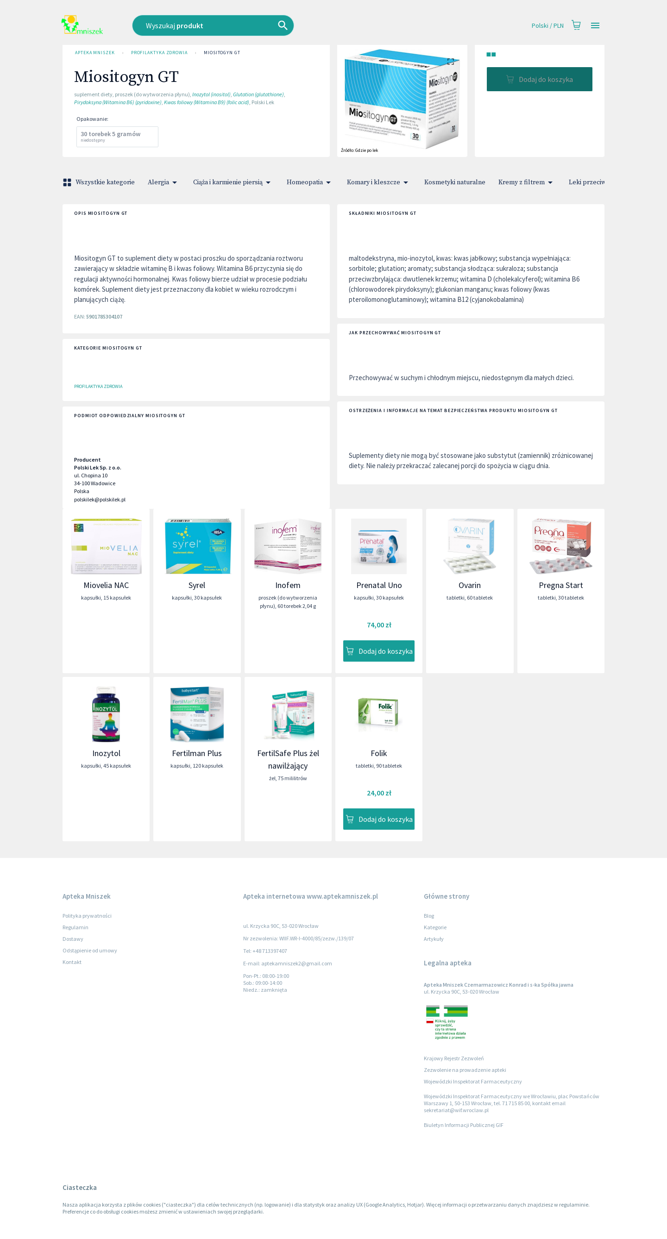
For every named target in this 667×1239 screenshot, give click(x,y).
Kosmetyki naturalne (455, 182)
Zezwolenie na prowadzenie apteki (465, 1069)
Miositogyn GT (222, 53)
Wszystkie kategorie (99, 182)
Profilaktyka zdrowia (159, 53)
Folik (379, 753)
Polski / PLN (547, 25)
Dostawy (73, 938)
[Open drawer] (595, 25)
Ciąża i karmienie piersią (233, 182)
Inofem (288, 585)
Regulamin (75, 927)
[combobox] (263, 25)
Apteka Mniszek (95, 53)
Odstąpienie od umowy (90, 950)
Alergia (164, 182)
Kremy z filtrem (527, 182)
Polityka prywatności (87, 915)
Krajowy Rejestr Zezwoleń (454, 1058)
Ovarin (470, 585)
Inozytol (106, 753)
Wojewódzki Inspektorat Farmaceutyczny (473, 1081)
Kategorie (435, 927)
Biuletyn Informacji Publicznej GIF (463, 1124)
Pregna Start (561, 585)
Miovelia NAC (106, 585)
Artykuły (434, 938)
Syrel (197, 585)
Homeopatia (310, 182)
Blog (429, 915)
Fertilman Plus (197, 753)
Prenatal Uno (379, 585)
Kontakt (72, 961)
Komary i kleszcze (379, 182)
